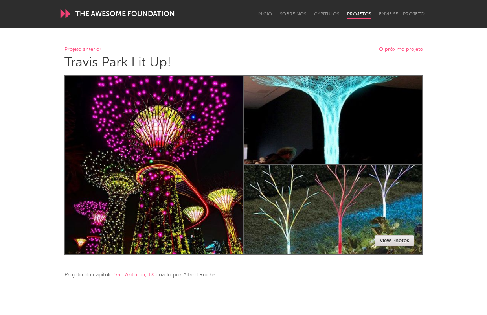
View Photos (394, 240)
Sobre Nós (293, 14)
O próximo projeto (401, 49)
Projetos (359, 14)
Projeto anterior (82, 49)
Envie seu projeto (402, 14)
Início (264, 14)
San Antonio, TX (134, 274)
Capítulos (326, 14)
